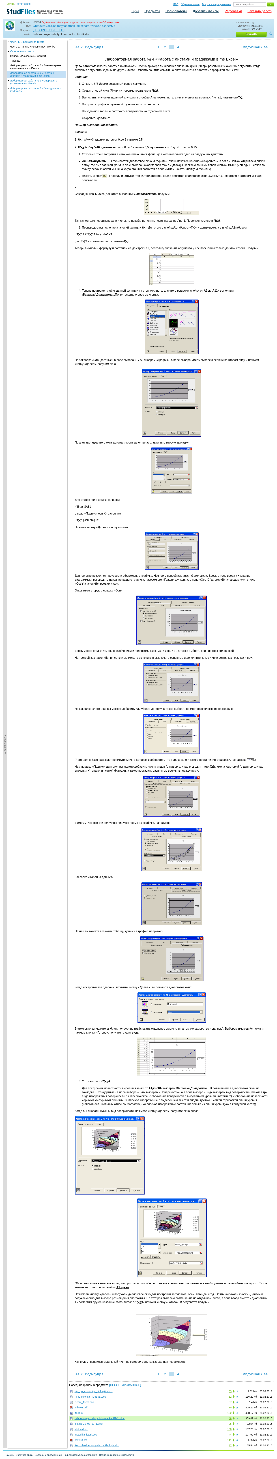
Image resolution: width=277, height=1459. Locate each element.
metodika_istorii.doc (86, 1434)
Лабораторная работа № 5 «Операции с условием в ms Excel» (33, 82)
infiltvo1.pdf (81, 1407)
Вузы (135, 11)
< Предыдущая (92, 47)
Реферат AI (233, 11)
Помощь (9, 1455)
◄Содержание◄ (5, 102)
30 (230, 1407)
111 (229, 1440)
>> (266, 47)
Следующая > (251, 47)
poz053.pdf (81, 1440)
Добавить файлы (206, 11)
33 (230, 1391)
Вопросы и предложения (216, 4)
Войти (10, 3)
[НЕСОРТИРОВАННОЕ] (49, 30)
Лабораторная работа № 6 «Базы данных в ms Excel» (35, 89)
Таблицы (15, 60)
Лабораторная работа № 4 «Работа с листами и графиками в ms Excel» (32, 74)
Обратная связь (190, 4)
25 (230, 1423)
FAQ (175, 4)
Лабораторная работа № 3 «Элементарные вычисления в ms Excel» (35, 67)
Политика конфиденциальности (116, 1455)
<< (77, 47)
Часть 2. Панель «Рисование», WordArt (33, 46)
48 (230, 1418)
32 (230, 1396)
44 (230, 1434)
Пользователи (176, 11)
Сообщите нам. (112, 22)
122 (229, 1412)
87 (230, 1402)
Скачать (251, 34)
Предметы (152, 11)
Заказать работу (260, 11)
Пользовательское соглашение (80, 1455)
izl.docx (79, 1412)
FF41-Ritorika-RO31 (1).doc (90, 1396)
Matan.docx (81, 1429)
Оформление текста (22, 51)
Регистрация (23, 3)
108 (229, 1429)
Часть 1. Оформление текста (27, 41)
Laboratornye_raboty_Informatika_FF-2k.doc (100, 1418)
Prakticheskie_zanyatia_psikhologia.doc (97, 1445)
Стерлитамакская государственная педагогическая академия (74, 25)
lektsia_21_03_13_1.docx (89, 1423)
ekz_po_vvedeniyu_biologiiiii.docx (94, 1391)
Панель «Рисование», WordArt (28, 56)
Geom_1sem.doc (84, 1402)
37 (230, 1445)
